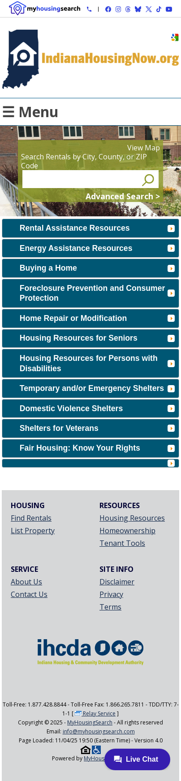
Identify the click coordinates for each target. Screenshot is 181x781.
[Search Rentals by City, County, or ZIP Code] (81, 179)
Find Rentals (31, 518)
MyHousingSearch (89, 722)
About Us (26, 582)
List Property (33, 530)
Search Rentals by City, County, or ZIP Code (84, 161)
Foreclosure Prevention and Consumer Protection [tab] (97, 293)
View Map (143, 148)
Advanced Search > (123, 196)
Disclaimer (116, 582)
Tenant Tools (122, 543)
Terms (110, 607)
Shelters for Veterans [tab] (97, 428)
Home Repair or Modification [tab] (97, 318)
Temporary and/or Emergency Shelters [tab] (97, 388)
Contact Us (29, 594)
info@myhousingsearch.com (99, 731)
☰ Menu (30, 111)
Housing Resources (132, 518)
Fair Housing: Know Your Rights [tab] (97, 447)
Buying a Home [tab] (97, 267)
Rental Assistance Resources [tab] (97, 228)
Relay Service (95, 713)
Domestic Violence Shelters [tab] (97, 408)
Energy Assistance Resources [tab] (97, 248)
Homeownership (127, 530)
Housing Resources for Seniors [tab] (97, 337)
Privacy (111, 594)
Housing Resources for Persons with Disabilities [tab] (97, 363)
